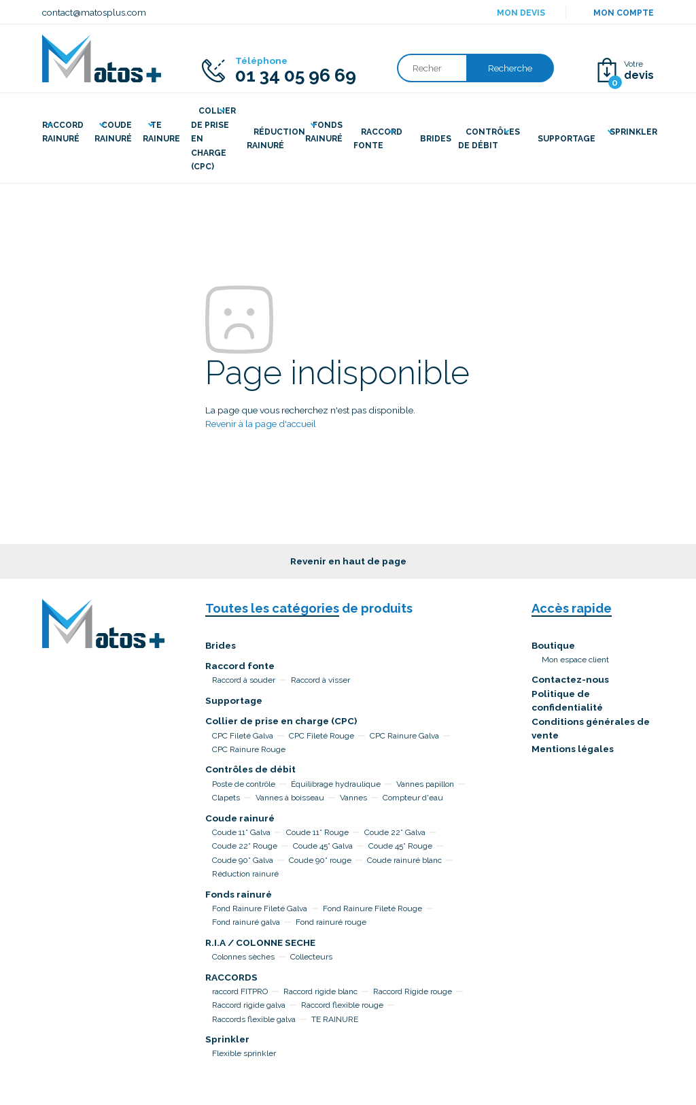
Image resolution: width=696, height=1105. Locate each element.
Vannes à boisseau (290, 797)
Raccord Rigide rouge (412, 991)
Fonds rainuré (238, 894)
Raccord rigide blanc (320, 991)
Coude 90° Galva (242, 860)
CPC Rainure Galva (404, 736)
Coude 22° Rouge (244, 846)
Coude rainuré (240, 818)
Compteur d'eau (413, 797)
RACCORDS (231, 977)
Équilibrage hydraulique (336, 784)
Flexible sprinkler (244, 1053)
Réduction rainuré (245, 874)
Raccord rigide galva (248, 1005)
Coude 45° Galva (323, 846)
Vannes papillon (425, 784)
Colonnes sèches (243, 957)
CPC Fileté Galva (242, 736)
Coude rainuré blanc (404, 860)
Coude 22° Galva (394, 832)
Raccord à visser (320, 680)
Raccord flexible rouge (342, 1005)
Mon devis (521, 13)
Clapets (226, 797)
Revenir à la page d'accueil (260, 423)
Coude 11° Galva (241, 832)
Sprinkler (227, 1039)
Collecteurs (311, 957)
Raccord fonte (240, 665)
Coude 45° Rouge (400, 846)
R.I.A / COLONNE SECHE (260, 942)
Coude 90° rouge (320, 860)
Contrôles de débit (250, 769)
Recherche (510, 68)
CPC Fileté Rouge (321, 736)
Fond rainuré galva (246, 922)
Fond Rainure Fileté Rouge (372, 908)
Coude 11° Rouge (317, 832)
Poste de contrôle (243, 784)
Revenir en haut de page (348, 561)
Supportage (233, 700)
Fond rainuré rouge (331, 922)
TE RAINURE (334, 1019)
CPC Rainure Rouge (248, 749)
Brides (220, 645)
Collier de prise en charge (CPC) (281, 720)
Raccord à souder (243, 680)
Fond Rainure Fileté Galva (259, 908)
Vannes (353, 797)
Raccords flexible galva (254, 1019)
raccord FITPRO (240, 991)
